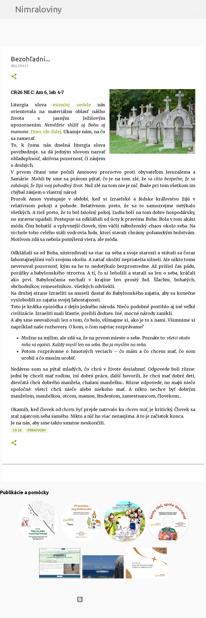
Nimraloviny (38, 9)
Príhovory (37, 430)
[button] (14, 76)
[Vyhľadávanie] (69, 9)
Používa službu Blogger (103, 599)
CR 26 (17, 430)
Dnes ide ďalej (46, 131)
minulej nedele (72, 104)
